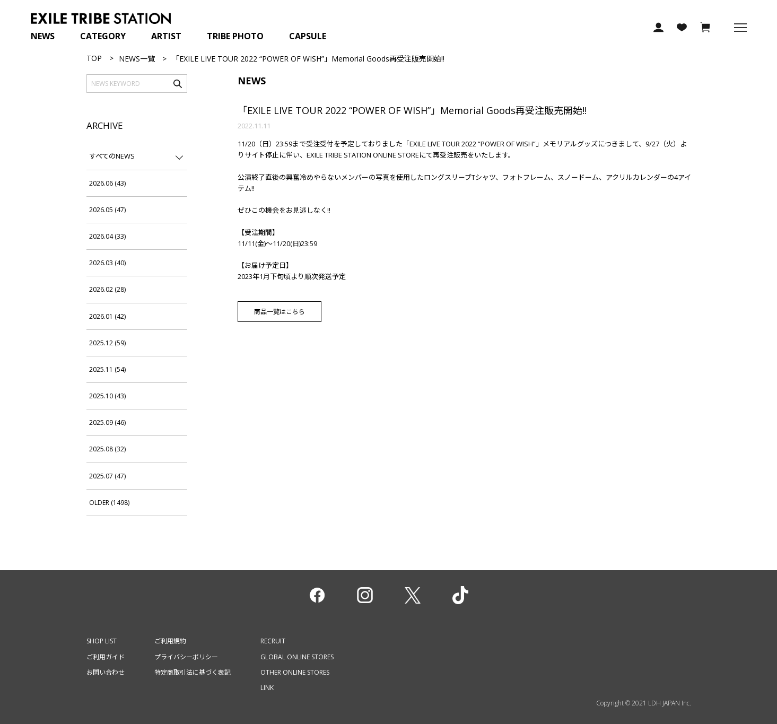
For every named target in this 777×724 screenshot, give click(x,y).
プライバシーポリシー (186, 656)
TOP (94, 58)
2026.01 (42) (107, 316)
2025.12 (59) (107, 342)
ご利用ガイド (105, 656)
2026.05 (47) (107, 209)
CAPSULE (307, 36)
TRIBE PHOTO (235, 36)
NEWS (43, 36)
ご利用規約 (170, 641)
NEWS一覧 (137, 59)
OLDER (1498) (109, 502)
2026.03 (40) (107, 262)
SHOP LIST (101, 641)
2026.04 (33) (107, 236)
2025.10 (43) (107, 395)
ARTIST (166, 36)
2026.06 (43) (107, 183)
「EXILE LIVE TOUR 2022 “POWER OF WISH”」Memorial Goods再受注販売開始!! (412, 110)
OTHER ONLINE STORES (294, 672)
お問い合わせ (105, 672)
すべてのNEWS (112, 156)
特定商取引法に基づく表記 (192, 672)
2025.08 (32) (107, 448)
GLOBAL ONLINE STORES (297, 656)
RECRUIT (272, 641)
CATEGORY (103, 36)
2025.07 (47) (107, 476)
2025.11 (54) (107, 369)
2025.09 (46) (107, 422)
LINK (267, 687)
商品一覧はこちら (279, 311)
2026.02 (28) (107, 289)
